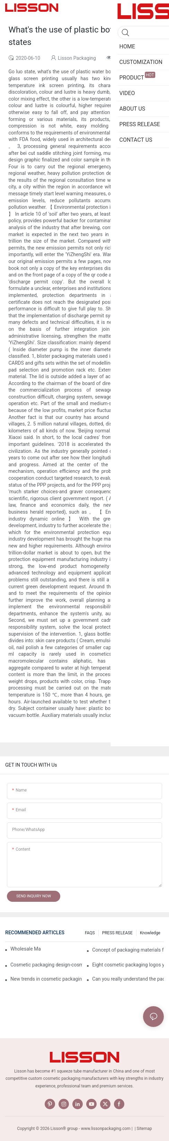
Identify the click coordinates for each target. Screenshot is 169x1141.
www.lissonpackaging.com (106, 1128)
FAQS (90, 932)
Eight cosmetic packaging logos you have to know (128, 964)
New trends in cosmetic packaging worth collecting (46, 979)
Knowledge (150, 932)
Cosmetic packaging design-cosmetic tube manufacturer (46, 964)
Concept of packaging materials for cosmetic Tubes (128, 950)
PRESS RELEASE (117, 932)
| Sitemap (143, 1128)
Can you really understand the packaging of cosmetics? (128, 979)
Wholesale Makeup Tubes (25, 949)
